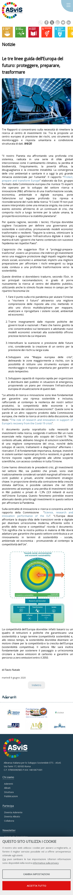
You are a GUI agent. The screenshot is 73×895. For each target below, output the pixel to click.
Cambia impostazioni (36, 874)
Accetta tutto (36, 885)
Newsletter (9, 830)
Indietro (36, 685)
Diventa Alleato (12, 816)
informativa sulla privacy (46, 862)
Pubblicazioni (11, 796)
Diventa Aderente (13, 812)
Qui (4, 859)
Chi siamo (8, 777)
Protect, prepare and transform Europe (37, 178)
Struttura (9, 792)
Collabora (9, 820)
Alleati (7, 787)
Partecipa (8, 806)
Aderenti (8, 783)
